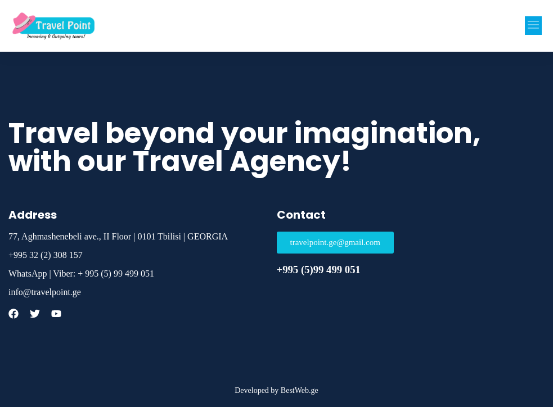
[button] (533, 25)
